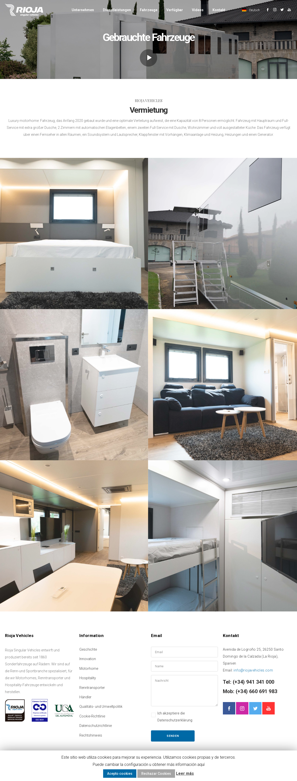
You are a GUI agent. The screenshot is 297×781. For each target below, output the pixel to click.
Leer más (185, 773)
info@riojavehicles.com (253, 670)
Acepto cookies (119, 774)
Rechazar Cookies (156, 774)
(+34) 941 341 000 (252, 682)
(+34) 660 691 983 (255, 691)
